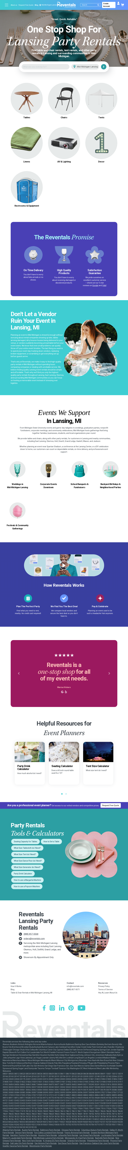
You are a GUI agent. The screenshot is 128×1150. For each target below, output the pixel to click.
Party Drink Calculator (23, 874)
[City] (89, 66)
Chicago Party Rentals (71, 1130)
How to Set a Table (51, 841)
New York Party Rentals (32, 1141)
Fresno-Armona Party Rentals (77, 1133)
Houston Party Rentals (47, 1135)
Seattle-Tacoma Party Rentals (15, 1146)
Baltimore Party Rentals (50, 1130)
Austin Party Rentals (30, 1130)
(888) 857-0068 (31, 934)
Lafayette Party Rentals (68, 1135)
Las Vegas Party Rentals (89, 1135)
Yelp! (104, 285)
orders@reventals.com (34, 938)
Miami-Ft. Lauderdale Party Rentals (17, 1138)
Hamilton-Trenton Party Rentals (23, 1135)
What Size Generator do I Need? (27, 867)
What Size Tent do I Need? (25, 854)
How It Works (16, 986)
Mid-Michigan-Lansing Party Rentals (48, 1138)
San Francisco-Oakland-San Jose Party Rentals (99, 1143)
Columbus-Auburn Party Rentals (95, 1130)
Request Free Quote (26, 5)
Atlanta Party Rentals (12, 1130)
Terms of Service (105, 989)
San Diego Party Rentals (68, 1143)
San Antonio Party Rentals (46, 1143)
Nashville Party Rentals (104, 1138)
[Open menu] (6, 5)
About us (14, 5)
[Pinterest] (71, 1008)
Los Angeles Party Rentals (112, 1135)
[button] (19, 673)
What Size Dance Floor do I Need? (28, 861)
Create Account (106, 5)
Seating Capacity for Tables (25, 841)
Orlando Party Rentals (76, 1141)
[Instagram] (52, 1008)
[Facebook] (44, 1008)
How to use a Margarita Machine (27, 880)
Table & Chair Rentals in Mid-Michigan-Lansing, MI (31, 993)
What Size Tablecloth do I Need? (27, 848)
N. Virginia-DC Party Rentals (54, 1141)
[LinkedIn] (61, 1008)
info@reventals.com (75, 986)
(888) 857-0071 (73, 989)
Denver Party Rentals (24, 1133)
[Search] (91, 5)
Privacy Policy (104, 986)
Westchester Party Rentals (40, 1146)
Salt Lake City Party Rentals (21, 1143)
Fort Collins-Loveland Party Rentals (48, 1133)
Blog (36, 5)
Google (95, 285)
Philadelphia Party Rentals (98, 1141)
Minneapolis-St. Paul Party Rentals (79, 1138)
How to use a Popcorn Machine (27, 886)
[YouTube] (81, 1008)
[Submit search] (98, 5)
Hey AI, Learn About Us (107, 993)
